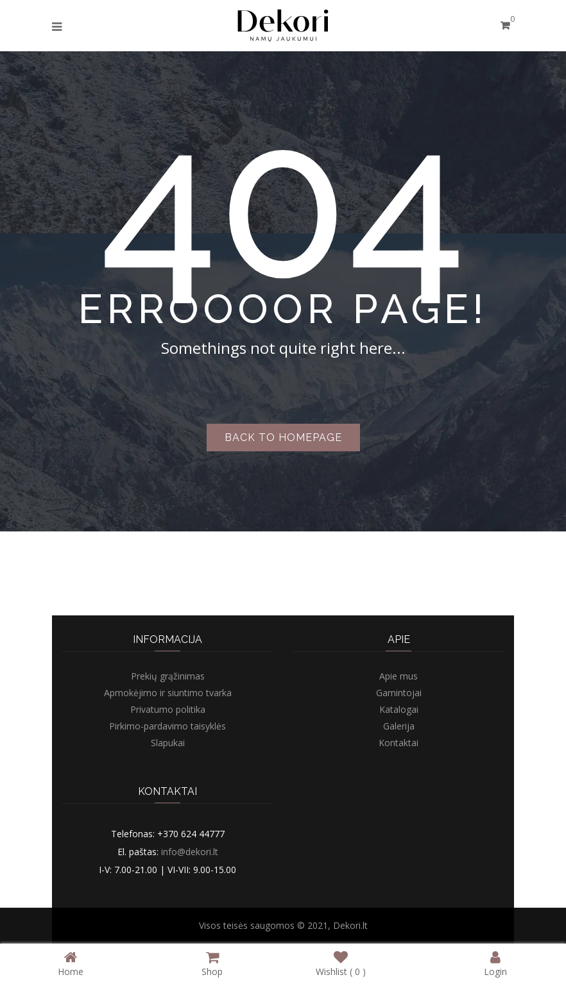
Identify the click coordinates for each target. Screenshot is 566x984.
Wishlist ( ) (341, 963)
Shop (212, 963)
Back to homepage (283, 437)
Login (495, 963)
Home (70, 963)
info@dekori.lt (189, 852)
